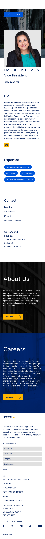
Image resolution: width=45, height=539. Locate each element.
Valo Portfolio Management (16, 479)
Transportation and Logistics (19, 179)
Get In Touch (12, 521)
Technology (27, 173)
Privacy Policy (9, 488)
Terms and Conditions (13, 492)
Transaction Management (18, 167)
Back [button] (18, 15)
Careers (7, 484)
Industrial (11, 173)
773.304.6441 (9, 211)
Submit (5, 469)
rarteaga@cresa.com (12, 220)
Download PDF (12, 82)
